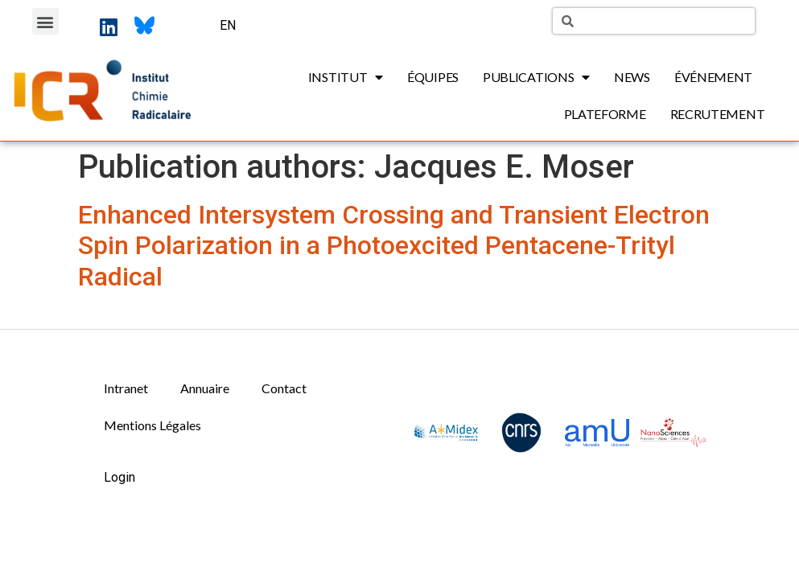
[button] (45, 21)
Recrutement (717, 113)
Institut (345, 77)
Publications (536, 77)
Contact (284, 388)
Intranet (126, 388)
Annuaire (204, 388)
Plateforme (605, 113)
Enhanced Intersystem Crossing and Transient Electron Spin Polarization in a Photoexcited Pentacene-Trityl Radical (394, 245)
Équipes (433, 76)
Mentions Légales (152, 425)
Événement (713, 76)
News (632, 76)
